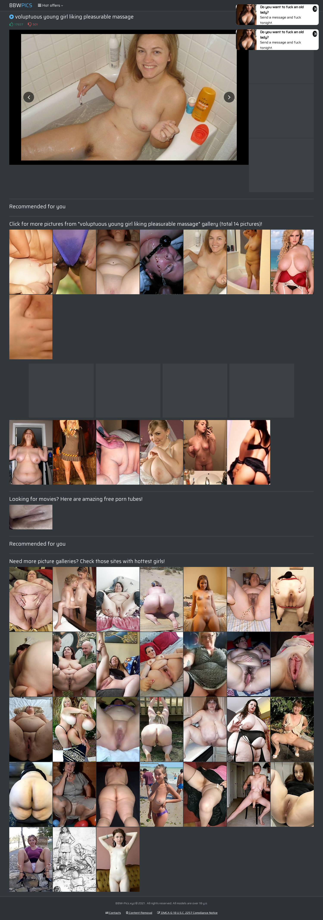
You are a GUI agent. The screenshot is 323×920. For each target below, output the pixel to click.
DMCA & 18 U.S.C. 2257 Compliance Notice (187, 912)
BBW (20, 5)
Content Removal (139, 912)
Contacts (113, 912)
